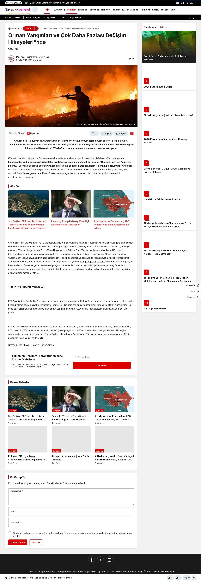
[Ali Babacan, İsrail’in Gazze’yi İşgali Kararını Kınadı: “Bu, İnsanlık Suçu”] (114, 445)
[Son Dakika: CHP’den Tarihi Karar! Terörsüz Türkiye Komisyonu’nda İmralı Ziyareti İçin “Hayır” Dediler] (28, 210)
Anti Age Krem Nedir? (156, 308)
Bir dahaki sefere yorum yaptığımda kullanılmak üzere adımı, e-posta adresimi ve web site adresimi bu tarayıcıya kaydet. (72, 534)
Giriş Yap (36, 542)
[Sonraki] (27, 3)
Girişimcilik (49, 17)
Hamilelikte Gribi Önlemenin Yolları (162, 199)
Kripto (62, 17)
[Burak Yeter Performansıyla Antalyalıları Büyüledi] (169, 47)
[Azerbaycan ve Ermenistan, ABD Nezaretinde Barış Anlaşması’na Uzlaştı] (114, 210)
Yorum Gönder (18, 542)
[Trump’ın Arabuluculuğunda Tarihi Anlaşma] (71, 445)
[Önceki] (24, 3)
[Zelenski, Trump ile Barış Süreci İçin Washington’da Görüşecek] (71, 210)
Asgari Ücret (76, 17)
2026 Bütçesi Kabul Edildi (158, 86)
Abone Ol (102, 365)
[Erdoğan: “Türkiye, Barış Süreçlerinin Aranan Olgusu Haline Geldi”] (27, 445)
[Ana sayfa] (47, 9)
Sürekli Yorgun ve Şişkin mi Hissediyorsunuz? (168, 115)
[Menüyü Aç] (35, 9)
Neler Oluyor (12, 17)
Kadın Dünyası (33, 17)
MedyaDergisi (23, 57)
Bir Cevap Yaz (18, 477)
